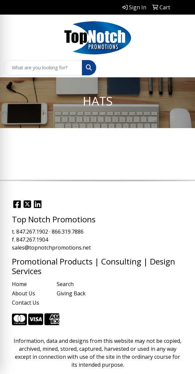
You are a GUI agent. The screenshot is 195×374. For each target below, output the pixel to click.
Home (19, 284)
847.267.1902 (32, 231)
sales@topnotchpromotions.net (51, 247)
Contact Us (25, 302)
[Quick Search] (42, 67)
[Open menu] (181, 67)
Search (65, 284)
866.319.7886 (68, 231)
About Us (23, 293)
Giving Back (71, 293)
